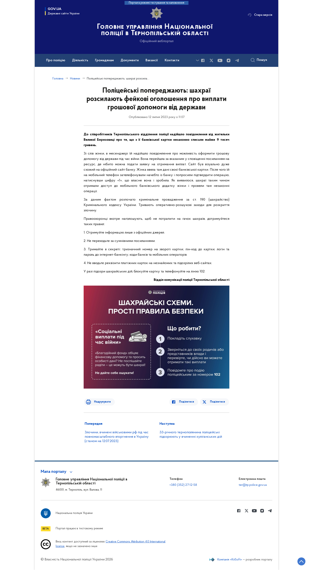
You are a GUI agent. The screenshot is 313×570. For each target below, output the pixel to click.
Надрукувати (100, 401)
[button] (57, 471)
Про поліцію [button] (55, 60)
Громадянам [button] (104, 60)
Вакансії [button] (152, 60)
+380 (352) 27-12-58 (183, 485)
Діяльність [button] (80, 60)
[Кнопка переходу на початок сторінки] (298, 561)
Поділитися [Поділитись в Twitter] (217, 401)
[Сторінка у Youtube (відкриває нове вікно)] (220, 60)
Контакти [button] (172, 60)
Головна (57, 78)
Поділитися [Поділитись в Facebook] (188, 401)
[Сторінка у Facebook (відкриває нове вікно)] (202, 60)
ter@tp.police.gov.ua (253, 485)
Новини (75, 78)
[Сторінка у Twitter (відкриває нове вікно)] (211, 60)
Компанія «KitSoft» (229, 559)
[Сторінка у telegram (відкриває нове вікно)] (237, 60)
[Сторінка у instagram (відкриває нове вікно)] (228, 60)
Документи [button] (130, 60)
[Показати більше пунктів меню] (197, 60)
